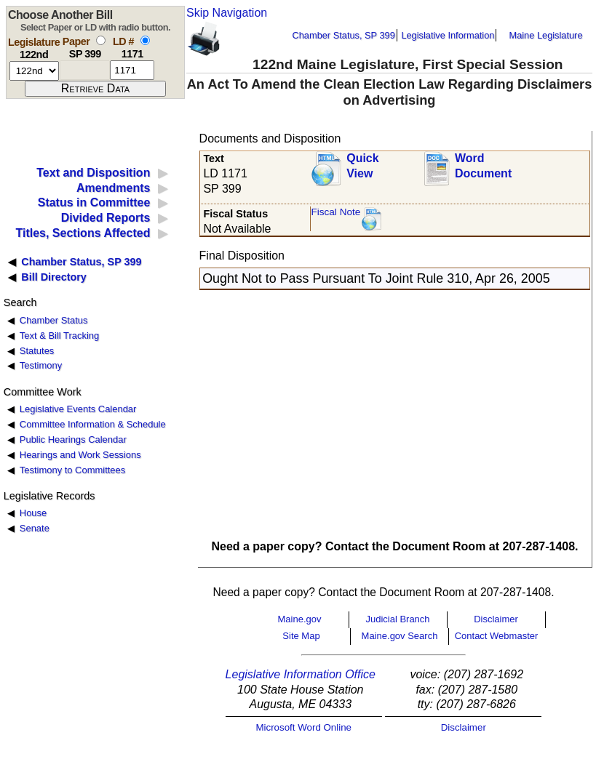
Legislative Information (447, 35)
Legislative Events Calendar (78, 408)
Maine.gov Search (400, 635)
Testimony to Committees (72, 470)
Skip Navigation (226, 13)
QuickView (362, 166)
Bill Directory (54, 277)
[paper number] (85, 70)
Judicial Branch (397, 619)
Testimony (41, 365)
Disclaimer (496, 619)
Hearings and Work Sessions (80, 454)
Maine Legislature (545, 35)
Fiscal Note (335, 211)
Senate (34, 528)
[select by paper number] (101, 40)
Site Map (300, 635)
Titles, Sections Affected (82, 233)
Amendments (113, 188)
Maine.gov (300, 619)
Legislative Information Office (300, 674)
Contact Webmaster (497, 635)
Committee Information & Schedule (93, 424)
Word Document (483, 166)
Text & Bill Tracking (59, 335)
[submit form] (95, 89)
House (33, 512)
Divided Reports (106, 218)
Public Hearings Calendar (73, 439)
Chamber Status (54, 320)
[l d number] (132, 70)
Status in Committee (94, 202)
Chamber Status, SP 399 (344, 35)
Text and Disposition (93, 172)
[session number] (34, 71)
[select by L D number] (145, 40)
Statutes (37, 350)
